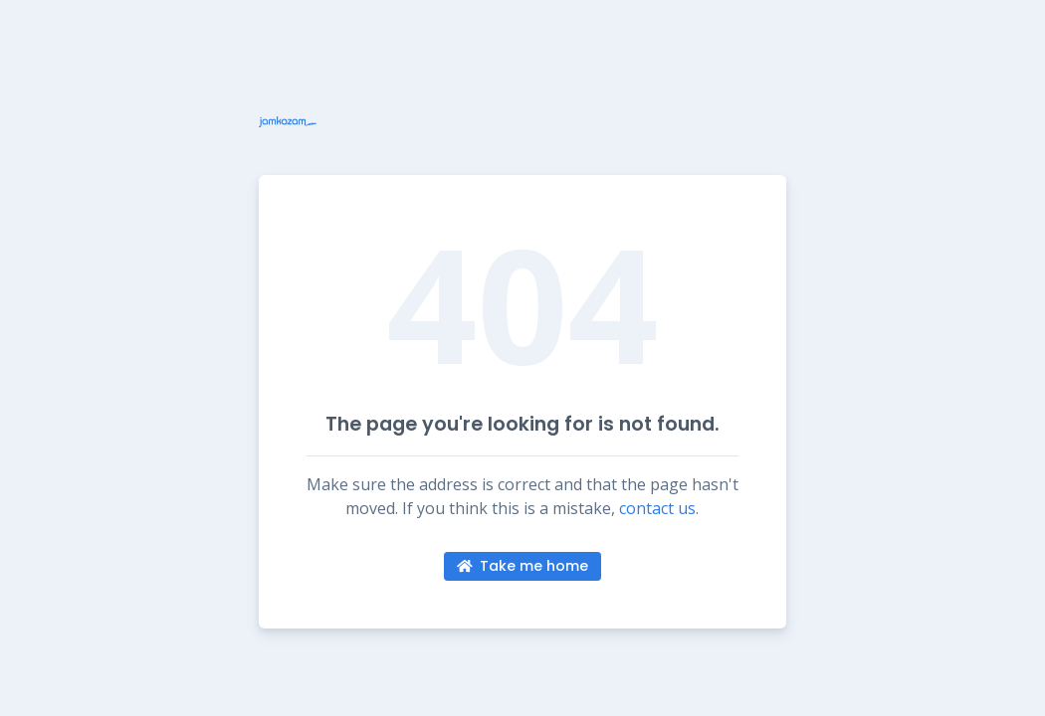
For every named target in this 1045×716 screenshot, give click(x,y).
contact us (657, 508)
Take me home (523, 566)
